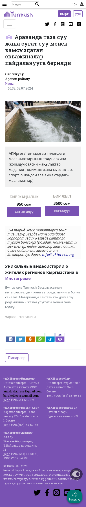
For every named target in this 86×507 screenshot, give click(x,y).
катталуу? (62, 211)
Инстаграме (18, 278)
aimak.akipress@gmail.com (22, 391)
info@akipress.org (58, 254)
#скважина (27, 317)
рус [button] (78, 14)
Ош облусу (14, 74)
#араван (11, 317)
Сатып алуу (24, 212)
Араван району (17, 79)
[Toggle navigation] (9, 23)
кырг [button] (64, 14)
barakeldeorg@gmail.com (21, 395)
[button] (37, 4)
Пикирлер (17, 357)
